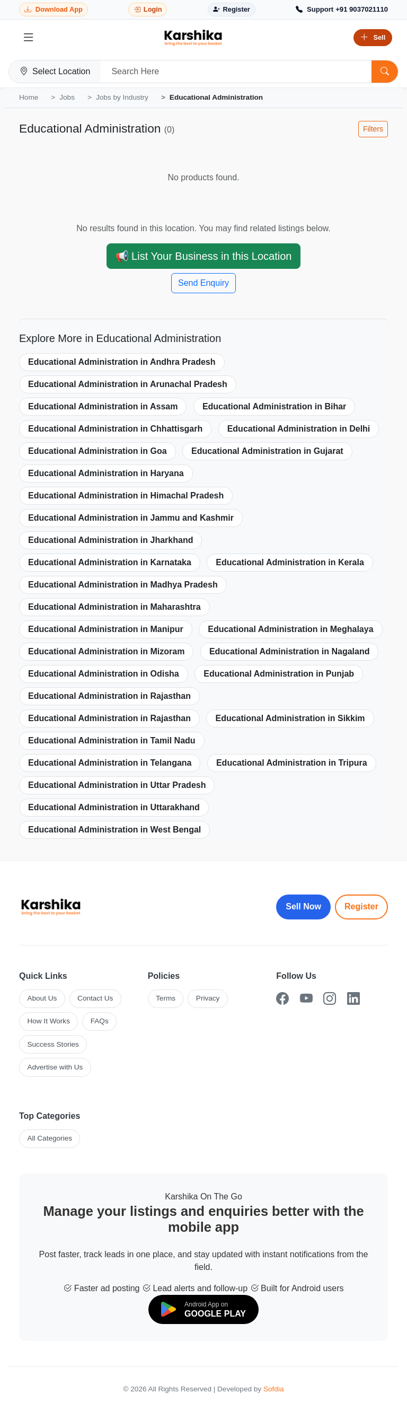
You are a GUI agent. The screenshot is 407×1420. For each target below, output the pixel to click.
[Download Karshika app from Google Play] (53, 10)
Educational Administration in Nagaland (289, 651)
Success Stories (52, 1044)
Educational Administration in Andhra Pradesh (122, 361)
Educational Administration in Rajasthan (109, 695)
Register (361, 906)
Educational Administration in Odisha (103, 673)
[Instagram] (329, 999)
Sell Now (303, 906)
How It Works (48, 1021)
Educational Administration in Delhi (298, 428)
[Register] (231, 10)
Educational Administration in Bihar (274, 406)
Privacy (208, 998)
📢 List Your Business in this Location (204, 256)
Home (28, 97)
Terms (165, 998)
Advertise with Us (55, 1067)
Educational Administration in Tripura (291, 762)
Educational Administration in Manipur (105, 629)
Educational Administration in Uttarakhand (114, 807)
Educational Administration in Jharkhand (110, 540)
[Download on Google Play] (203, 1309)
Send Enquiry (203, 282)
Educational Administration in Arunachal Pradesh (127, 384)
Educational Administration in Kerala (290, 562)
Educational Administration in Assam (103, 406)
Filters (373, 129)
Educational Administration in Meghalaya (290, 629)
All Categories (49, 1138)
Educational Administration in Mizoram (106, 651)
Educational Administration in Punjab (279, 673)
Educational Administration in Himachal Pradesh (126, 495)
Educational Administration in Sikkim (290, 718)
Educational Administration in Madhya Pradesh (123, 584)
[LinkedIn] (353, 999)
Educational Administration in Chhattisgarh (115, 428)
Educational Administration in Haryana (106, 473)
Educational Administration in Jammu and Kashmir (131, 517)
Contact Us (95, 998)
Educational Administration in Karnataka (109, 562)
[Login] (147, 10)
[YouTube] (306, 999)
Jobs (67, 97)
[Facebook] (282, 999)
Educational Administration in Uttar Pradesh (117, 785)
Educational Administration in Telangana (109, 762)
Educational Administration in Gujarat (267, 450)
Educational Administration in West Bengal (114, 829)
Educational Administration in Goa (97, 450)
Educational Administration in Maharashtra (114, 606)
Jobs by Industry (122, 97)
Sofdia (273, 1389)
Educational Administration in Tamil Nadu (112, 740)
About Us (42, 998)
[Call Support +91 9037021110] (342, 9)
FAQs (100, 1021)
